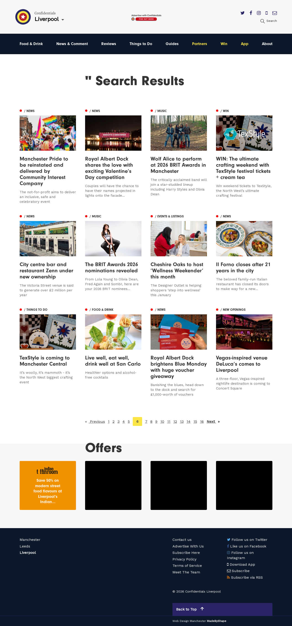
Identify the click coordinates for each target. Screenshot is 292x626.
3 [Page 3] (118, 421)
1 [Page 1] (109, 421)
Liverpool (28, 552)
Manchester (30, 539)
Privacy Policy (184, 559)
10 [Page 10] (162, 421)
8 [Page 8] (151, 421)
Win (224, 43)
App (244, 43)
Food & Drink (31, 43)
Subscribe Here (186, 552)
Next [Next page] (213, 421)
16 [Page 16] (202, 421)
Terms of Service (187, 565)
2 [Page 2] (113, 421)
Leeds (25, 546)
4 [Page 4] (124, 421)
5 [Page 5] (129, 421)
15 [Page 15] (195, 421)
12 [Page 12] (175, 421)
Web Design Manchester (189, 621)
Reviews (108, 43)
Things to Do (141, 43)
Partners (199, 43)
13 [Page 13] (182, 421)
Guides (172, 43)
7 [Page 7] (146, 421)
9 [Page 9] (156, 421)
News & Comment (72, 43)
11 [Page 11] (168, 421)
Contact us (182, 539)
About (267, 43)
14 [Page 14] (188, 421)
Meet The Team (186, 572)
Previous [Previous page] (97, 421)
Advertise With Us (188, 546)
